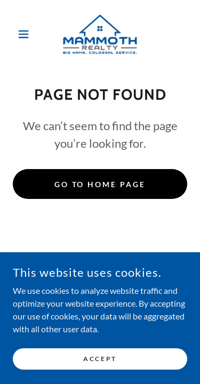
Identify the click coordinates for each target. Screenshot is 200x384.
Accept (99, 359)
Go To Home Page (100, 184)
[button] (26, 34)
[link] (100, 34)
